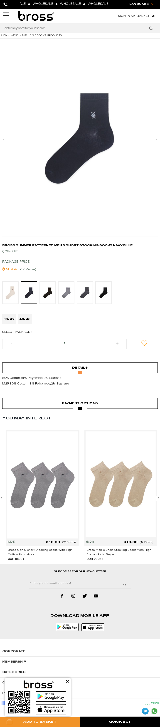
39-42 (9, 319)
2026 (155, 703)
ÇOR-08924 (16, 559)
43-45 (25, 319)
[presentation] (5, 139)
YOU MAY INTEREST (26, 418)
